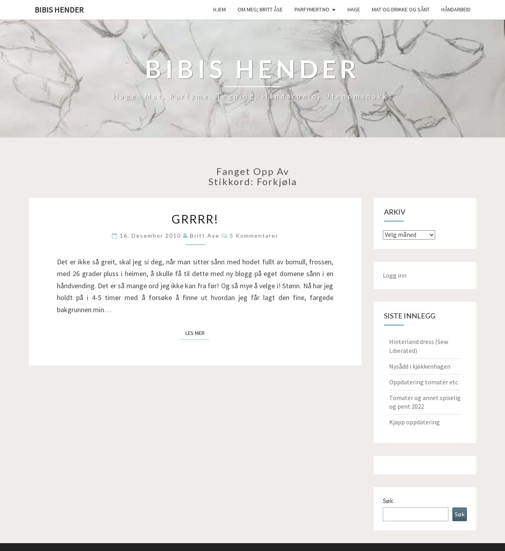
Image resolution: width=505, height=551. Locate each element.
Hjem (219, 9)
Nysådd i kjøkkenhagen (419, 366)
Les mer (197, 332)
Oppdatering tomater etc (423, 382)
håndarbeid (455, 9)
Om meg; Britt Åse (260, 9)
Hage (354, 9)
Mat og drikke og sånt (401, 9)
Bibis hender (59, 10)
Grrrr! (195, 219)
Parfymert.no (312, 9)
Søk (388, 501)
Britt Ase (205, 235)
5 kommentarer (254, 235)
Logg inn (394, 275)
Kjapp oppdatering (414, 422)
